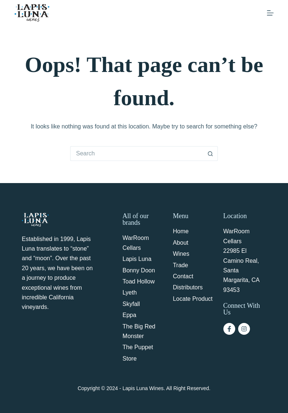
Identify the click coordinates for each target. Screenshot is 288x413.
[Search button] (210, 153)
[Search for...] (136, 153)
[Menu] (270, 13)
